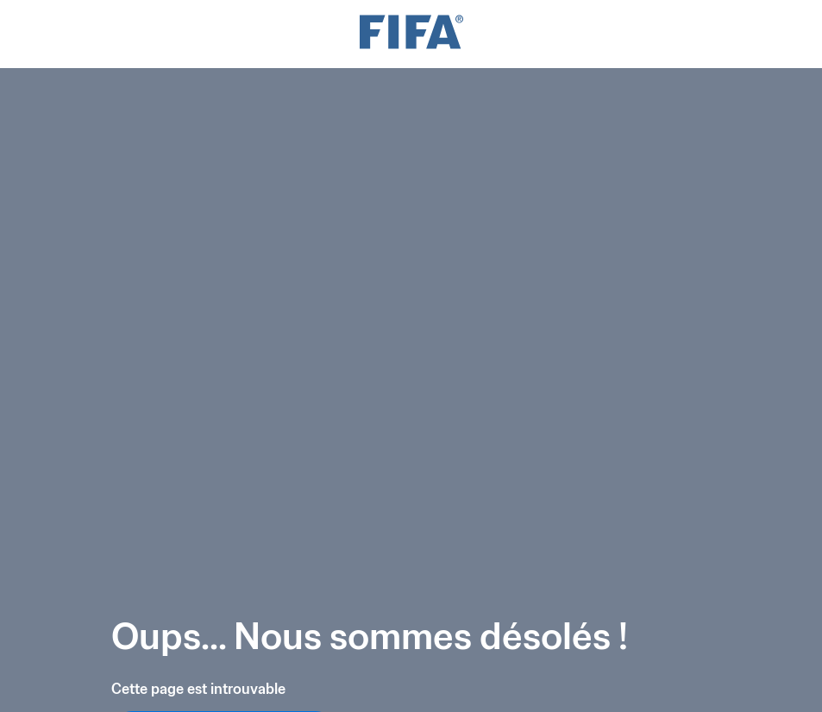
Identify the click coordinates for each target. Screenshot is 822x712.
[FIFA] (411, 34)
